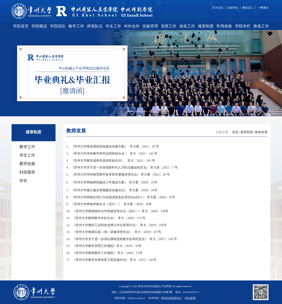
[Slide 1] (130, 111)
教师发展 (261, 132)
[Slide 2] (137, 111)
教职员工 (247, 7)
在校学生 (232, 7)
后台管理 (190, 298)
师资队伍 (95, 26)
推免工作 (261, 26)
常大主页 (217, 7)
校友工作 (187, 26)
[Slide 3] (144, 111)
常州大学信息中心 (171, 298)
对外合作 (132, 26)
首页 (235, 132)
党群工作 (168, 26)
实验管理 (150, 26)
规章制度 (206, 26)
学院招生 (58, 26)
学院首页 (21, 26)
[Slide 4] (152, 111)
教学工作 (76, 26)
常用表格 (224, 26)
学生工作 (113, 26)
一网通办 (262, 7)
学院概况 (39, 26)
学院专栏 (243, 26)
